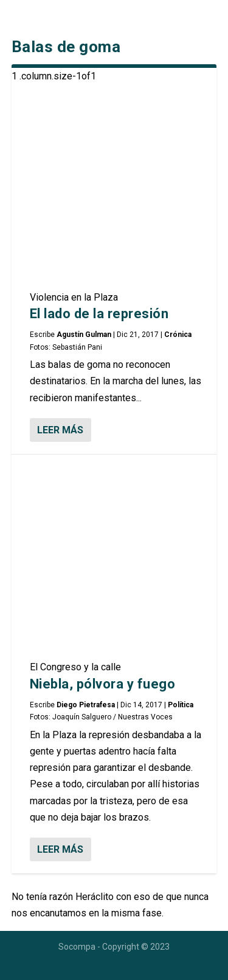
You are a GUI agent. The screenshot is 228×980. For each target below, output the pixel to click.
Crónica (178, 334)
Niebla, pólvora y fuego (103, 684)
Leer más (60, 430)
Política (180, 705)
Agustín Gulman (84, 334)
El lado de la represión (99, 313)
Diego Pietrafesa (86, 705)
